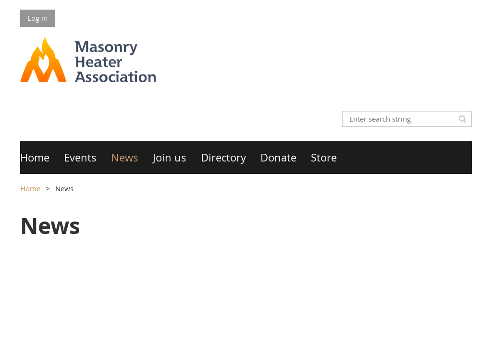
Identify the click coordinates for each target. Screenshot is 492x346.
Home (30, 188)
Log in (37, 18)
